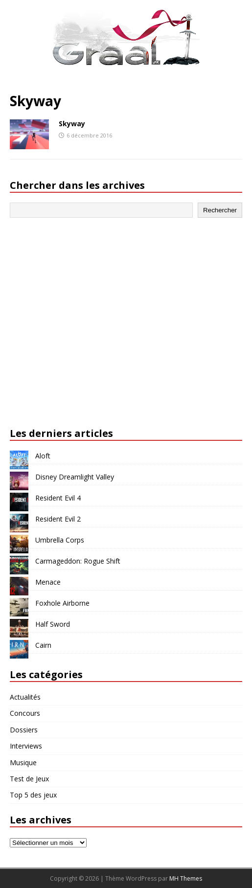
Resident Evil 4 (58, 497)
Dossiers (24, 729)
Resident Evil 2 (58, 519)
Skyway (72, 123)
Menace (48, 582)
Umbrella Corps (59, 540)
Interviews (26, 746)
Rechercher (220, 210)
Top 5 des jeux (33, 794)
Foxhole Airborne (62, 603)
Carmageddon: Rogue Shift (77, 561)
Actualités (25, 697)
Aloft (42, 455)
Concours (25, 713)
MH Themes (185, 878)
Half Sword (52, 624)
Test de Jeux (29, 778)
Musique (23, 762)
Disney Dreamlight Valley (74, 476)
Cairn (43, 645)
